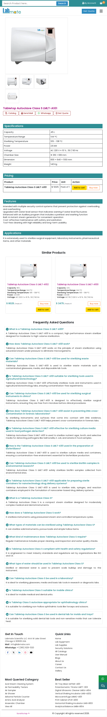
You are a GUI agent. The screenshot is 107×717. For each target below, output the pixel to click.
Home (58, 638)
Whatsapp (44, 113)
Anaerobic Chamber (15, 703)
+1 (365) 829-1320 (19, 647)
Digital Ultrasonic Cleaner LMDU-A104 (73, 690)
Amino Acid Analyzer (15, 700)
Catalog (10, 113)
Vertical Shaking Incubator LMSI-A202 (73, 693)
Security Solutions (63, 648)
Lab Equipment (62, 642)
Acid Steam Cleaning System (19, 684)
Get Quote (89, 11)
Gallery (58, 670)
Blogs (57, 658)
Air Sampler (10, 690)
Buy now (93, 187)
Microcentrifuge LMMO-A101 (68, 696)
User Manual (61, 654)
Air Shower (10, 693)
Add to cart (79, 187)
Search (62, 3)
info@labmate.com (17, 644)
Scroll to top (23, 713)
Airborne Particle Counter (17, 696)
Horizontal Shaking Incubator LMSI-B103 (74, 703)
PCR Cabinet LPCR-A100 (66, 700)
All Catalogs (61, 651)
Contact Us (60, 667)
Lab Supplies (61, 645)
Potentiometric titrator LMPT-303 (71, 687)
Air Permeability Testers (16, 687)
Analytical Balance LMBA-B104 (69, 706)
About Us (59, 661)
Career (58, 664)
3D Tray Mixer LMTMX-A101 (67, 684)
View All (8, 706)
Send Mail (27, 113)
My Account (89, 3)
